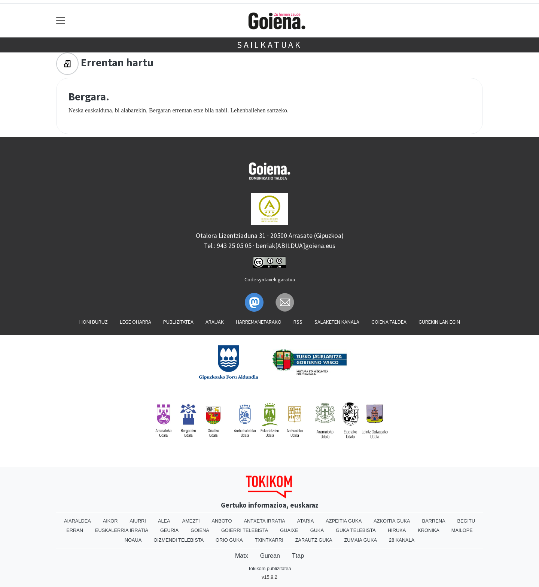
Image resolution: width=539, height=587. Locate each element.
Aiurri (138, 521)
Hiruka (397, 530)
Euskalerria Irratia (121, 530)
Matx (241, 556)
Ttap (298, 556)
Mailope (462, 530)
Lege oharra (135, 321)
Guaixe (289, 530)
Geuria (169, 530)
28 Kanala (401, 540)
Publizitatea (178, 321)
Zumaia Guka (360, 540)
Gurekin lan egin (439, 321)
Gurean (270, 556)
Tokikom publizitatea (269, 568)
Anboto (222, 521)
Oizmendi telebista (178, 540)
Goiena (200, 530)
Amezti (191, 521)
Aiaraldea (77, 521)
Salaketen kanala (336, 321)
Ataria (305, 521)
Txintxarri (269, 540)
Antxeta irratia (264, 521)
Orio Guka (229, 540)
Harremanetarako (258, 321)
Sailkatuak (269, 45)
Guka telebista (356, 530)
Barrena (433, 521)
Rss (297, 321)
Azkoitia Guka (392, 521)
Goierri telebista (244, 530)
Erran (74, 530)
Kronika (428, 530)
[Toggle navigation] (61, 20)
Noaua (133, 540)
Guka (317, 530)
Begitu (466, 521)
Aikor (110, 521)
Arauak (214, 321)
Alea (164, 521)
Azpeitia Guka (344, 521)
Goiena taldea (388, 321)
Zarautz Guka (313, 540)
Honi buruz (93, 321)
